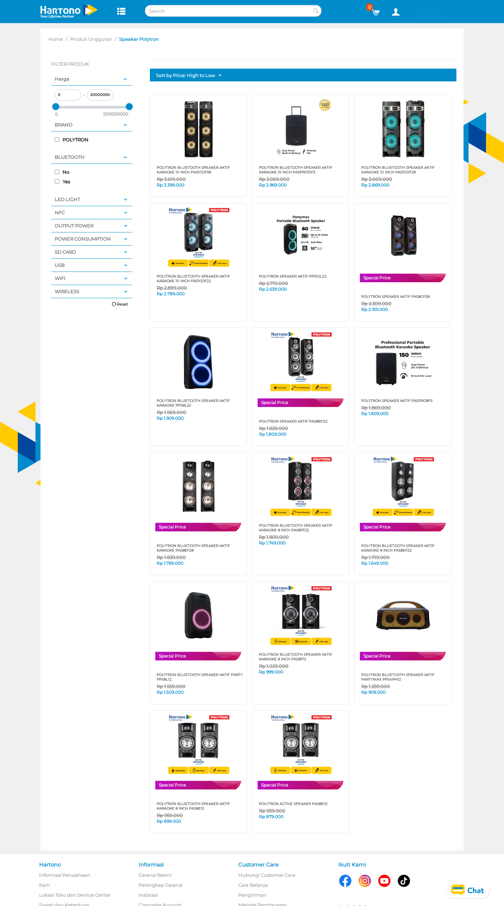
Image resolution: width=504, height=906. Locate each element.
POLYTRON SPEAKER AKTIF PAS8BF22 (293, 421)
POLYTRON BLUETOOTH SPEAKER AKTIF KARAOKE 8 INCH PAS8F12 (295, 656)
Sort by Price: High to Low (188, 75)
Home (55, 39)
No (62, 172)
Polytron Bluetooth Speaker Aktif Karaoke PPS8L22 (193, 403)
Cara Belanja (253, 885)
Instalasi (148, 895)
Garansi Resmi (155, 875)
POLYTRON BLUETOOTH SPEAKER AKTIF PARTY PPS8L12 (200, 677)
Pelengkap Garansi (161, 885)
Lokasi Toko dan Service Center (74, 895)
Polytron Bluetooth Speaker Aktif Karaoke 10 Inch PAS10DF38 (193, 170)
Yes (62, 181)
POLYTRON (71, 140)
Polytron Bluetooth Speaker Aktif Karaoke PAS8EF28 (193, 548)
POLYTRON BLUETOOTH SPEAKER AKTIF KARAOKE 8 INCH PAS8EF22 (397, 548)
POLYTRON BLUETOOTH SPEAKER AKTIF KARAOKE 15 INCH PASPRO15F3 (295, 170)
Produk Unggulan (91, 39)
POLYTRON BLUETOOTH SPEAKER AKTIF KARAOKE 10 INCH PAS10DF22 (193, 278)
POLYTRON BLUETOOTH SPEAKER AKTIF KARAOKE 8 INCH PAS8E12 (193, 806)
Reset (122, 304)
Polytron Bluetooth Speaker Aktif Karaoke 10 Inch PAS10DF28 (397, 170)
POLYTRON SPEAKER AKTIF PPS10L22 (292, 276)
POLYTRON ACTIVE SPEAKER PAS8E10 (293, 804)
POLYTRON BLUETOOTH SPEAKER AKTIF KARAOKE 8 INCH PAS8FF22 (295, 527)
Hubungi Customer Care (266, 875)
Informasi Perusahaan (64, 875)
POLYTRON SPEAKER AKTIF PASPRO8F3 (397, 400)
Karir (44, 885)
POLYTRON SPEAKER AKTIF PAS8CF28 (395, 296)
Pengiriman (252, 895)
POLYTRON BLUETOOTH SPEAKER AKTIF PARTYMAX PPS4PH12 (397, 677)
